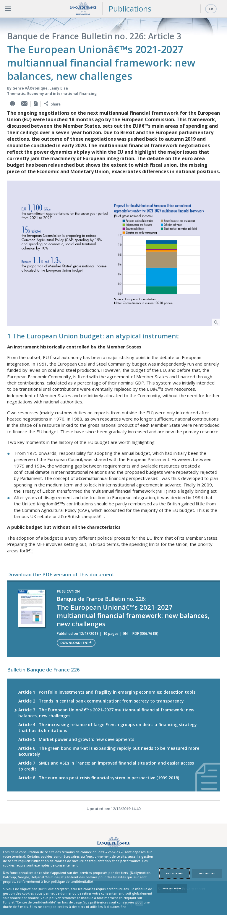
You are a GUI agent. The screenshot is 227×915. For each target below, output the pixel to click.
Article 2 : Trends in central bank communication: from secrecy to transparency (101, 701)
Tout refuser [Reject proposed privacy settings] (207, 873)
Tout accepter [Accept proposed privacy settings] (174, 873)
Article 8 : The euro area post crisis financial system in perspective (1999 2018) (98, 778)
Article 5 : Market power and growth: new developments (76, 739)
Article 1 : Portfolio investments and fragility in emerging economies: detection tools (106, 692)
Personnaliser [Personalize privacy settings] (172, 888)
